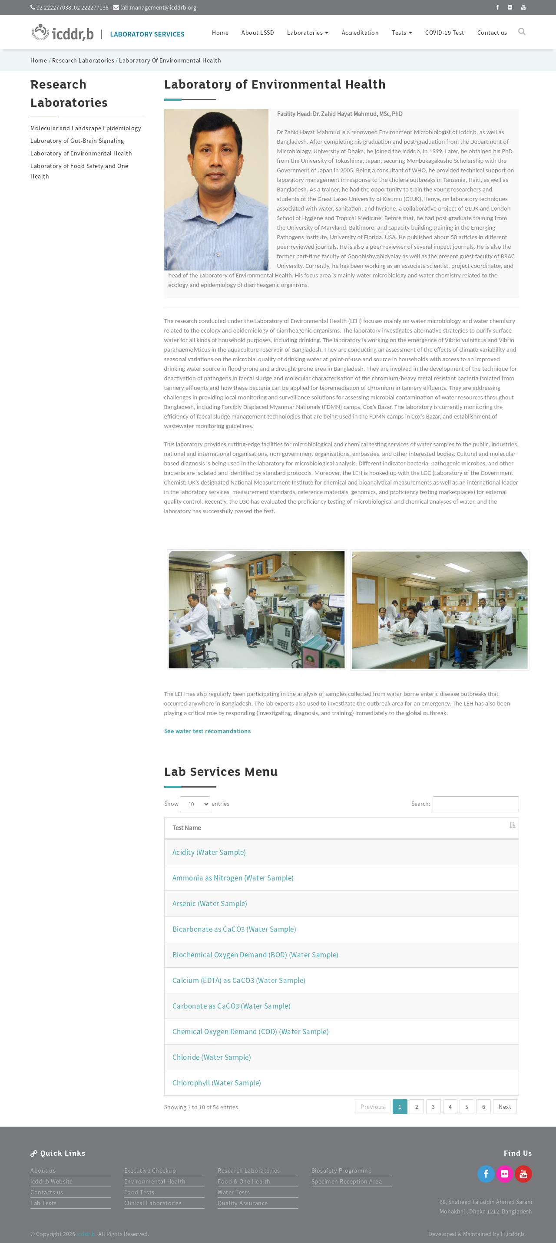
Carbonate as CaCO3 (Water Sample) (231, 1006)
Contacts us (46, 1192)
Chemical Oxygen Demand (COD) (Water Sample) (250, 1031)
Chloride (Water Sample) (212, 1057)
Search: (465, 804)
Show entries (196, 804)
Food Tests (139, 1192)
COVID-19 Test (444, 32)
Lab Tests (43, 1203)
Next (505, 1107)
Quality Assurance (243, 1203)
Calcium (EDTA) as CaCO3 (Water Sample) (239, 980)
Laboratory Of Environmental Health (170, 60)
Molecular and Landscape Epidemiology (85, 128)
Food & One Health (244, 1181)
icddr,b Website (51, 1181)
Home (220, 32)
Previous (373, 1107)
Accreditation (360, 32)
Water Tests (234, 1192)
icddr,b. (86, 1234)
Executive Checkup (150, 1170)
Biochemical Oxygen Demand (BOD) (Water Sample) (255, 954)
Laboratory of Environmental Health (81, 153)
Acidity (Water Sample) (209, 852)
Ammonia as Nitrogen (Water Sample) (233, 878)
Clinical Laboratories (153, 1203)
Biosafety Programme (341, 1170)
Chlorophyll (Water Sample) (216, 1083)
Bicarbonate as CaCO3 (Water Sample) (234, 929)
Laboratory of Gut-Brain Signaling (77, 141)
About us (43, 1170)
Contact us (492, 32)
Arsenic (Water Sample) (210, 903)
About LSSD (258, 32)
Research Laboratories (83, 60)
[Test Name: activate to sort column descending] (342, 828)
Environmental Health (155, 1181)
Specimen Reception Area (346, 1181)
